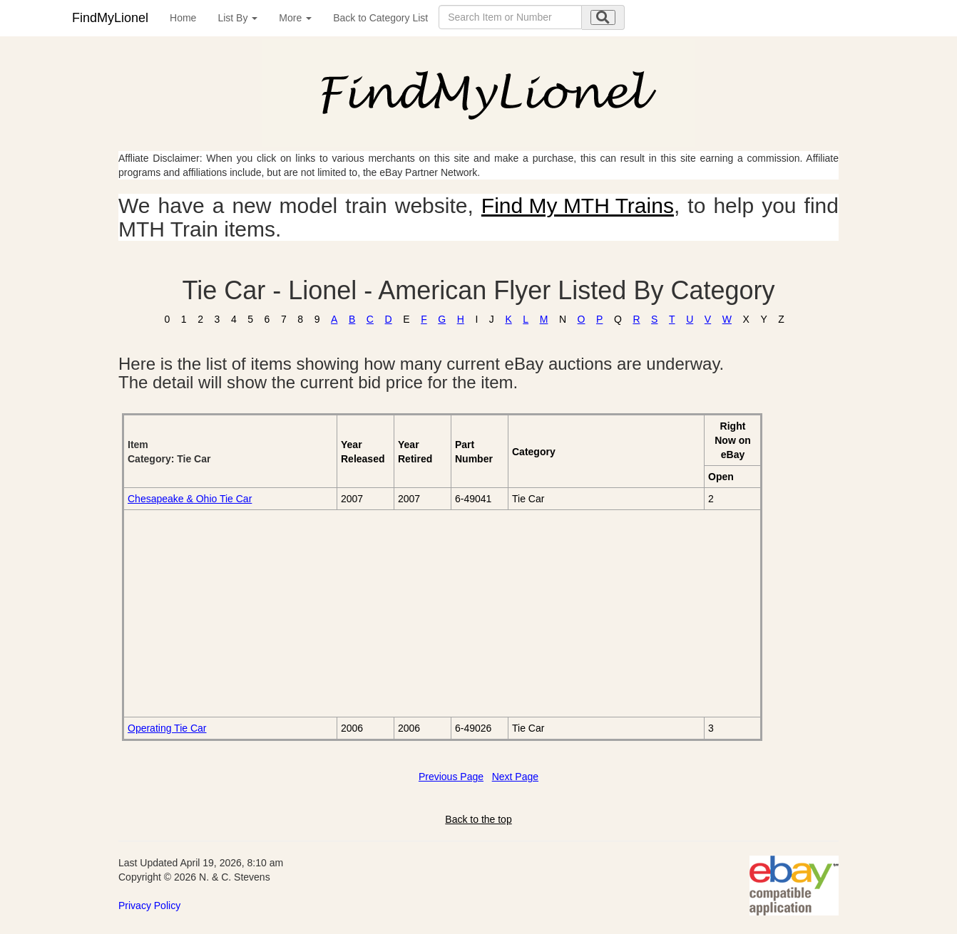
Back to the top (478, 819)
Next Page (515, 776)
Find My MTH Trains (577, 205)
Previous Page (451, 776)
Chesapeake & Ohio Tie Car (190, 498)
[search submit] (602, 17)
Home (183, 18)
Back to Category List (380, 18)
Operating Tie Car (167, 728)
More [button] (295, 18)
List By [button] (237, 18)
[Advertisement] (288, 613)
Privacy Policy (149, 905)
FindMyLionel (110, 18)
